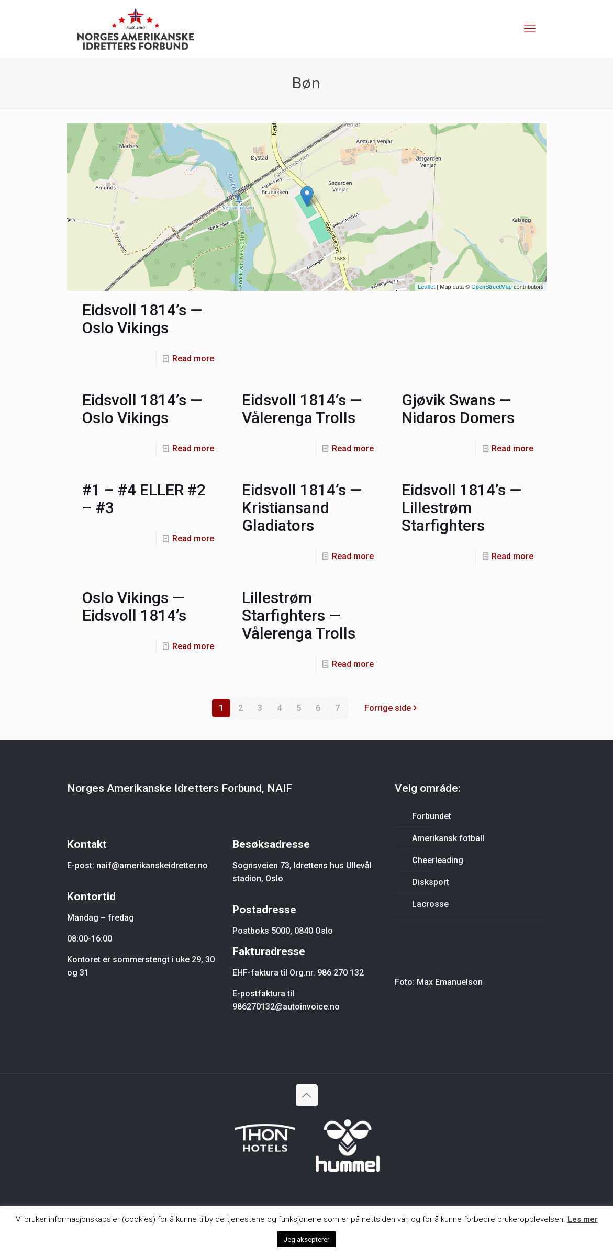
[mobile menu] (530, 29)
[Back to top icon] (307, 1095)
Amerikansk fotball (448, 838)
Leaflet (426, 286)
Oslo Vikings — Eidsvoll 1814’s (134, 606)
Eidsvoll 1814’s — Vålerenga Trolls (302, 409)
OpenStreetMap (491, 286)
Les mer (582, 1219)
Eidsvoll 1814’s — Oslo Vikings (142, 319)
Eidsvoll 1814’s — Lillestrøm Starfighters (461, 508)
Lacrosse (430, 904)
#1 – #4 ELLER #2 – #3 (144, 499)
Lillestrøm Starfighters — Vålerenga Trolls (298, 615)
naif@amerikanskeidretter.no (152, 865)
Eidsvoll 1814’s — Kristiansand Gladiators (302, 508)
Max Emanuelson (450, 982)
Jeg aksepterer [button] (306, 1239)
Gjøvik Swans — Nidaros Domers (458, 409)
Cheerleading (437, 860)
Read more (193, 359)
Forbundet (431, 816)
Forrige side (391, 708)
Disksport (430, 882)
